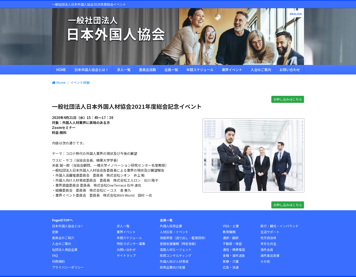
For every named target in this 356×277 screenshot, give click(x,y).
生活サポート (269, 232)
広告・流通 (231, 267)
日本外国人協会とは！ (91, 69)
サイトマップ (126, 255)
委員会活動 (147, 69)
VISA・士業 (231, 226)
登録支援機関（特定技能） (179, 243)
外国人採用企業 (171, 226)
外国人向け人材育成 (174, 261)
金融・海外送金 (234, 255)
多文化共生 (268, 243)
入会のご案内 (261, 69)
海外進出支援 (269, 255)
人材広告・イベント (174, 232)
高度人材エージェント (176, 249)
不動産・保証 (232, 243)
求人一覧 (124, 69)
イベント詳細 (79, 82)
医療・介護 (231, 261)
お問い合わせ (289, 69)
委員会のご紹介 (63, 237)
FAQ (55, 255)
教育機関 (229, 232)
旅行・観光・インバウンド (279, 226)
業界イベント (232, 69)
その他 (265, 261)
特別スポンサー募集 (131, 243)
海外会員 (266, 249)
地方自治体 (268, 237)
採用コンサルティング (175, 255)
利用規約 (58, 261)
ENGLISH (296, 14)
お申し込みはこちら (287, 99)
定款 (55, 232)
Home (59, 82)
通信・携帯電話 (234, 249)
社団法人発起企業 (64, 249)
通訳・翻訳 (231, 237)
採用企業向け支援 (172, 267)
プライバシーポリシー (68, 267)
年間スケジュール (199, 69)
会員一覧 (171, 69)
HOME (61, 69)
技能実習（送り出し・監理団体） (184, 237)
